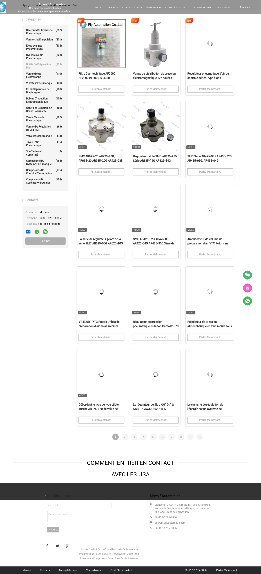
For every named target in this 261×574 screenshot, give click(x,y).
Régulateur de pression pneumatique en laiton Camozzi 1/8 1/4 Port (156, 326)
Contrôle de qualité (177, 7)
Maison (99, 7)
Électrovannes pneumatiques (44, 47)
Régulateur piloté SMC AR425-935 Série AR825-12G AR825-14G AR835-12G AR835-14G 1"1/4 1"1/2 (155, 161)
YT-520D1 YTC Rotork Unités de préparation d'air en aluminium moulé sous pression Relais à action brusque (99, 326)
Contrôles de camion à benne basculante (44, 109)
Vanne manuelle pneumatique (44, 119)
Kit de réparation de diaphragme (44, 91)
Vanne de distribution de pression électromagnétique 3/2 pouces (154, 76)
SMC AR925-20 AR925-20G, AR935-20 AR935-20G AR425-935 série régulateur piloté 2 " (100, 161)
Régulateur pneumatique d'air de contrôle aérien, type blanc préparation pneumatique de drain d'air (209, 78)
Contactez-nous (203, 7)
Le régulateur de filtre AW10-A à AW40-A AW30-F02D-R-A (153, 407)
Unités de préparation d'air (44, 66)
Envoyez (53, 529)
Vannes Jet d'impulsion (44, 39)
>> (199, 436)
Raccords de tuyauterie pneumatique (44, 32)
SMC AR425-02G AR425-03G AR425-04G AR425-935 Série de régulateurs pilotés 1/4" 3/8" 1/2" (154, 243)
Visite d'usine (153, 7)
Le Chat (45, 241)
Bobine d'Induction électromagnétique (44, 100)
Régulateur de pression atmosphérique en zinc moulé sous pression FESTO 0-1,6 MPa (209, 326)
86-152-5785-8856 (166, 517)
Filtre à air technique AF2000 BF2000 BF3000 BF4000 (97, 76)
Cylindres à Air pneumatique (44, 56)
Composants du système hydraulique (44, 181)
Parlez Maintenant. (227, 570)
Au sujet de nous (132, 7)
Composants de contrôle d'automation (44, 172)
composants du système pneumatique (44, 162)
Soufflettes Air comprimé (44, 153)
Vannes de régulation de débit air (44, 128)
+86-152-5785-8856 (195, 570)
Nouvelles (223, 7)
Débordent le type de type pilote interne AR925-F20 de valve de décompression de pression (99, 409)
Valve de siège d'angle (44, 136)
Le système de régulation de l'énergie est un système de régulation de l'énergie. (205, 409)
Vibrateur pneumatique (44, 83)
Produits (113, 7)
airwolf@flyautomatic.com (170, 522)
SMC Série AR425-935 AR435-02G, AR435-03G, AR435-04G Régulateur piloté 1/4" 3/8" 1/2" (209, 161)
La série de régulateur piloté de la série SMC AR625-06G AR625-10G (101, 241)
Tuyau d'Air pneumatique (44, 143)
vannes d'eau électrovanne (44, 75)
